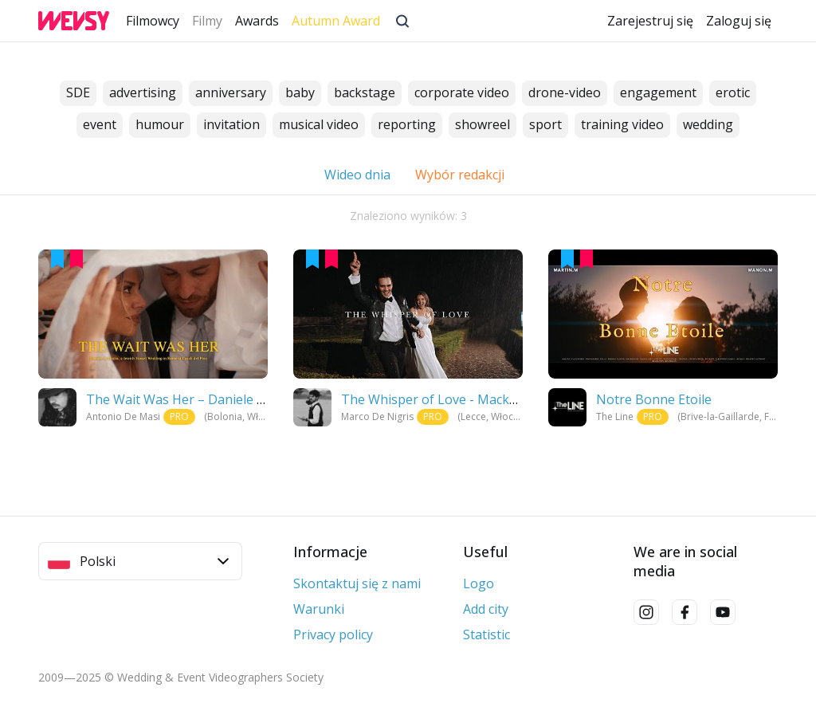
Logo (478, 583)
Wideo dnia (357, 174)
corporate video (461, 93)
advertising (142, 93)
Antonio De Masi (123, 416)
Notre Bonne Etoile (654, 399)
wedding (708, 125)
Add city (485, 609)
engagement (658, 93)
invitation (231, 125)
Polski (139, 561)
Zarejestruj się (650, 20)
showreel (482, 125)
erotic (733, 93)
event (99, 125)
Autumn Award (336, 20)
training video (622, 125)
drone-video (564, 93)
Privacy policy (333, 634)
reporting (407, 125)
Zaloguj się (738, 20)
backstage (364, 93)
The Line (615, 416)
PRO (179, 416)
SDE (78, 93)
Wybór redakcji (460, 174)
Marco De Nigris (377, 416)
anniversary (230, 93)
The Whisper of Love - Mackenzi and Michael (475, 399)
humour (159, 125)
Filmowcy (152, 20)
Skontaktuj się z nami (357, 583)
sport (545, 125)
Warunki (318, 609)
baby (300, 93)
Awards (257, 20)
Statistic (486, 634)
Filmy (207, 20)
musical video (319, 125)
